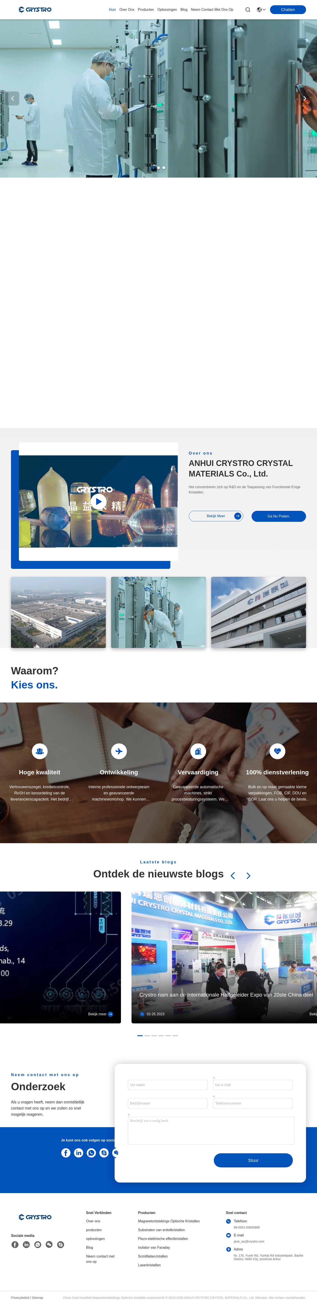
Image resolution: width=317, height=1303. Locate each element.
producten (146, 9)
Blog (89, 1247)
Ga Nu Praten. (279, 516)
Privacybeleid (20, 1297)
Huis (112, 9)
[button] (153, 167)
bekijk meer (224, 516)
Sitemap (37, 1297)
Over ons (93, 1221)
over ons (126, 9)
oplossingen (167, 9)
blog (183, 9)
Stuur (253, 1160)
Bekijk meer (100, 1014)
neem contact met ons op (212, 9)
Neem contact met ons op (100, 1258)
